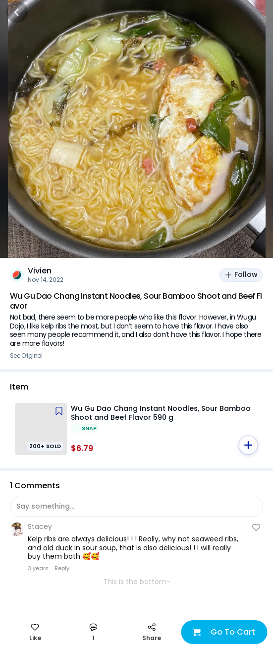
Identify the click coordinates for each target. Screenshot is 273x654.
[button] (248, 445)
